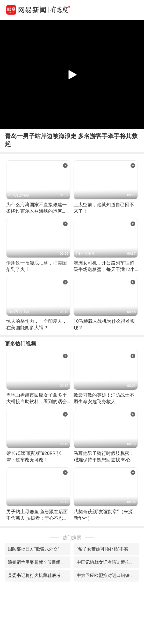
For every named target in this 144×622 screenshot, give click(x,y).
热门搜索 (72, 537)
